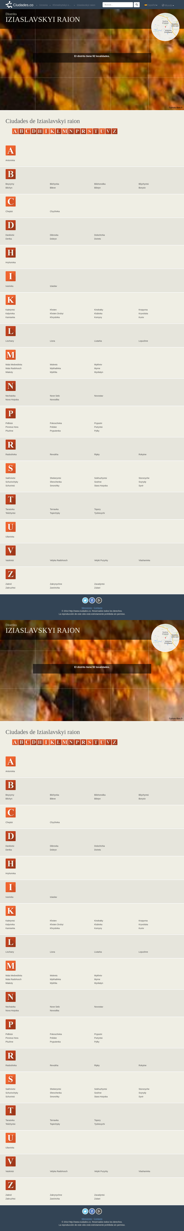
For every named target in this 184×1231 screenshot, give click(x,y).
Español (150, 5)
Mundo (168, 5)
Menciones (87, 608)
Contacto (98, 608)
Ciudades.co (23, 5)
